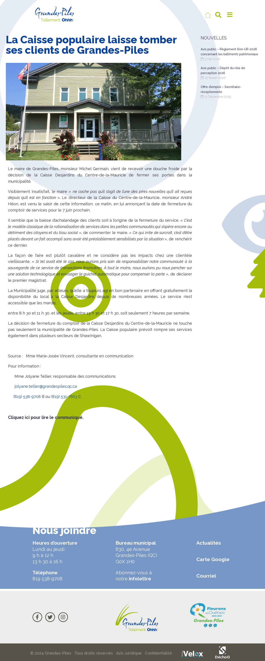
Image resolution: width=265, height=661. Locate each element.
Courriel (206, 576)
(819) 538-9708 (27, 396)
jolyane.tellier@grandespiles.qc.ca (46, 386)
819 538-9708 (47, 578)
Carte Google (212, 559)
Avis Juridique (129, 653)
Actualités (208, 543)
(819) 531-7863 (64, 396)
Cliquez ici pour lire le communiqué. (46, 417)
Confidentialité (158, 653)
